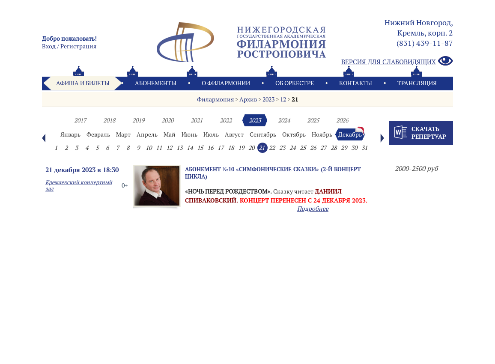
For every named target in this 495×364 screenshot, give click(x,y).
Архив (248, 99)
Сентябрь (263, 134)
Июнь (189, 134)
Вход (49, 46)
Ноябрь (322, 134)
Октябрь (294, 134)
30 (354, 148)
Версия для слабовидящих (397, 61)
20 (251, 148)
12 (283, 99)
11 (159, 148)
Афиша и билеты (83, 83)
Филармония (215, 99)
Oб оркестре (294, 83)
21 (295, 99)
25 (303, 148)
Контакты (355, 83)
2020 (167, 120)
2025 (313, 120)
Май (170, 134)
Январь (70, 134)
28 (334, 148)
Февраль (98, 134)
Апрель (147, 134)
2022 (226, 120)
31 (364, 148)
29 (344, 148)
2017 (80, 120)
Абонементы (155, 83)
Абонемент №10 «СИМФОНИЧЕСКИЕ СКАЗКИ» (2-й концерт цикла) (273, 172)
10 (149, 148)
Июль (211, 134)
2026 (342, 120)
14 (190, 148)
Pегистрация (78, 46)
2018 (109, 120)
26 (313, 148)
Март (123, 134)
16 (210, 148)
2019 (138, 120)
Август (234, 134)
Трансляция (417, 83)
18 (231, 148)
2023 (268, 99)
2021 (197, 120)
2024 (284, 120)
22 (272, 148)
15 (200, 148)
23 (282, 148)
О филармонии (226, 83)
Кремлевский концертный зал (78, 185)
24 (292, 148)
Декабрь (350, 134)
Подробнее (312, 208)
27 (323, 148)
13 (179, 148)
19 (241, 148)
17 (221, 148)
